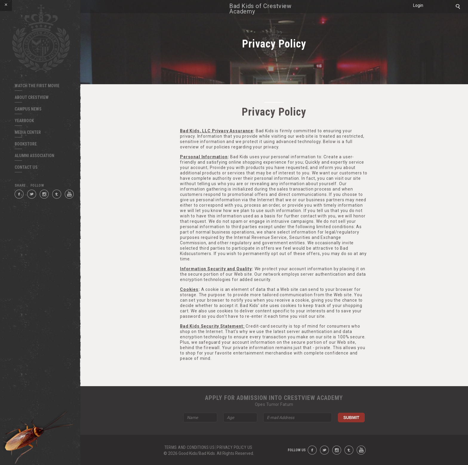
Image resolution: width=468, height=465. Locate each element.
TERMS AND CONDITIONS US (189, 447)
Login (418, 5)
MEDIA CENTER (28, 132)
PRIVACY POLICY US (234, 447)
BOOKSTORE (26, 144)
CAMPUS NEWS (28, 109)
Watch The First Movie (37, 85)
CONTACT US (26, 167)
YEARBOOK (24, 120)
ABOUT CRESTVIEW (32, 97)
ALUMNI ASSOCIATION (34, 155)
